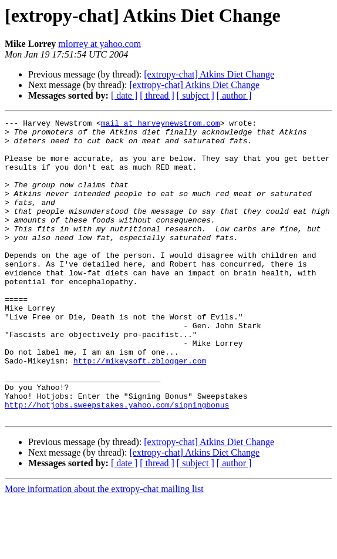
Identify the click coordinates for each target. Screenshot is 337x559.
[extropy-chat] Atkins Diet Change (209, 74)
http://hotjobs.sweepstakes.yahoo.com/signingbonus (117, 462)
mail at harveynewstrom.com (160, 124)
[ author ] (234, 95)
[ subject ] (195, 95)
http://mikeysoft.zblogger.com (139, 410)
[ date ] (124, 95)
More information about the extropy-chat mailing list (104, 549)
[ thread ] (157, 95)
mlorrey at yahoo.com (99, 44)
